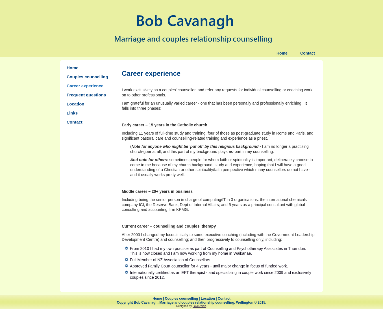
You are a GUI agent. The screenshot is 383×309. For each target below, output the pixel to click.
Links (72, 113)
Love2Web (199, 306)
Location (75, 103)
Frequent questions (86, 94)
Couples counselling (87, 76)
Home (282, 53)
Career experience (85, 85)
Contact (307, 53)
